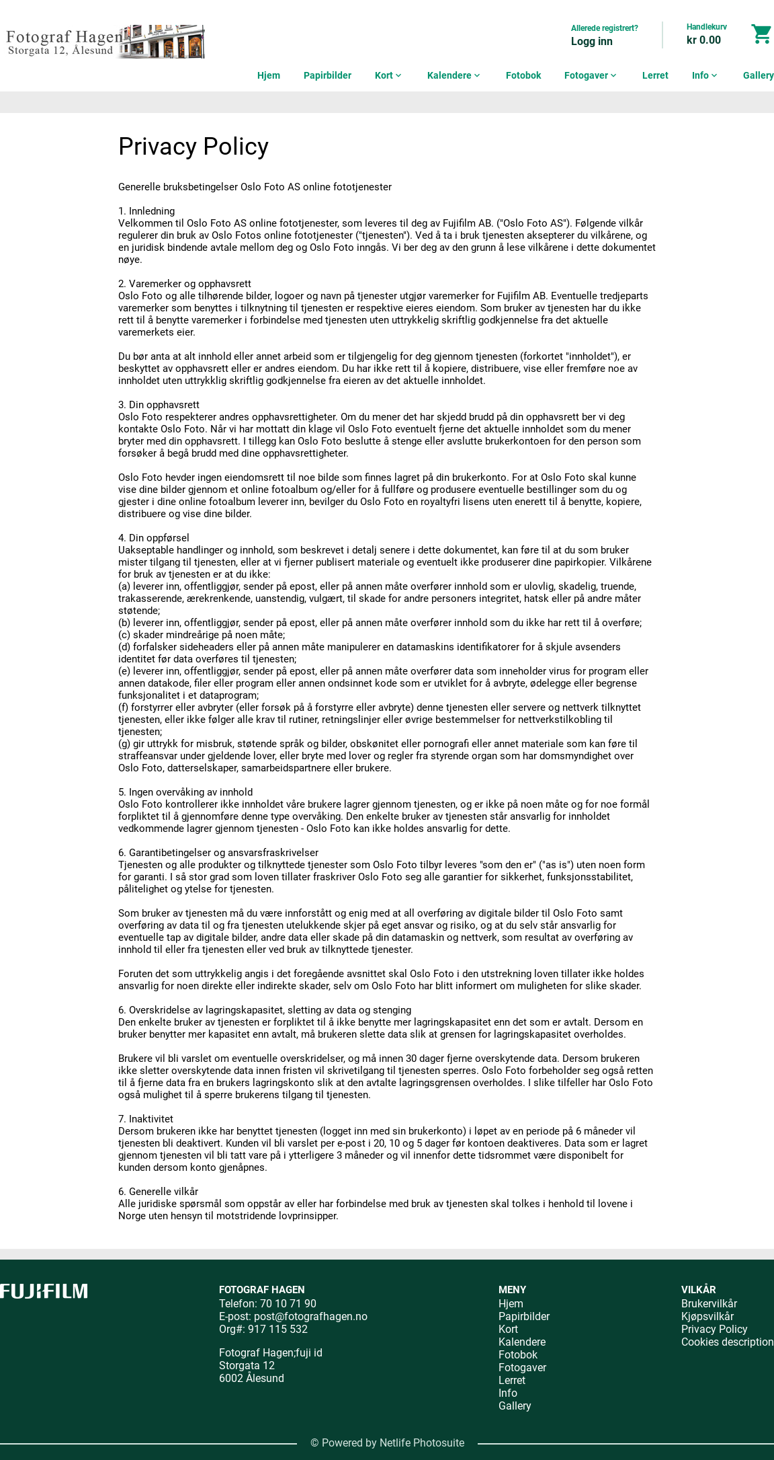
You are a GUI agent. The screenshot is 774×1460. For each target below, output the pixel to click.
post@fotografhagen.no (311, 1316)
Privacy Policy (714, 1329)
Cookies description (727, 1342)
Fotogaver (591, 75)
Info (706, 75)
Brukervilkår (709, 1303)
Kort (389, 75)
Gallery (758, 75)
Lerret (655, 75)
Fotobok (523, 75)
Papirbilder (327, 75)
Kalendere (454, 75)
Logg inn (592, 41)
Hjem (268, 75)
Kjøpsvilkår (707, 1316)
